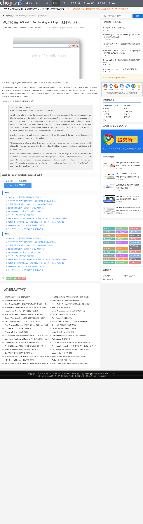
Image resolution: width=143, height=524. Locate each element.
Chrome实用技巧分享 (110, 105)
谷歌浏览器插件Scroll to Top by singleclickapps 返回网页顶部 (40, 22)
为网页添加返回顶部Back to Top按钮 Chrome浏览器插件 (30, 204)
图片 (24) (107, 248)
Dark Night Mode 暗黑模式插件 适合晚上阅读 (25, 229)
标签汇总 (68, 376)
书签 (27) (133, 239)
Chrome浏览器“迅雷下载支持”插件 (64, 325)
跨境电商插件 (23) (134, 247)
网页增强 (9, 16)
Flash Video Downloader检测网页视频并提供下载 (70, 363)
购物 (104, 120)
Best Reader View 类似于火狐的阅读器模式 (25, 211)
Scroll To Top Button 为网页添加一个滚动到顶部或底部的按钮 (32, 201)
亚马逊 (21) (133, 252)
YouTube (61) (134, 228)
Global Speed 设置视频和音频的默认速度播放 (21, 349)
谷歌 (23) (120, 248)
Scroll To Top (11, 278)
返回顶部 (21, 278)
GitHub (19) (120, 259)
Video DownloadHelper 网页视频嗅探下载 (67, 300)
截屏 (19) (133, 259)
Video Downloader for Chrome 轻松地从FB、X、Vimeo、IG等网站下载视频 (37, 218)
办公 (38, 3)
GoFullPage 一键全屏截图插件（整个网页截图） (69, 335)
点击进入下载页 (18, 185)
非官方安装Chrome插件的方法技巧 (17, 297)
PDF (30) (120, 235)
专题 (82, 376)
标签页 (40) (133, 232)
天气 (125, 108)
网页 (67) (120, 228)
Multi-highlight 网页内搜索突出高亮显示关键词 (68, 356)
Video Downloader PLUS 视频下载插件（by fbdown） (24, 314)
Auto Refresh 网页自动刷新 (62, 318)
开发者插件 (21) (109, 255)
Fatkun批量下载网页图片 (61, 307)
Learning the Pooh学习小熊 (62, 353)
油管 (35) (107, 235)
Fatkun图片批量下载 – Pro (61, 360)
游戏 (125, 114)
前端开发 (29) (134, 235)
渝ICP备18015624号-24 (54, 374)
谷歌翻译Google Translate (14, 300)
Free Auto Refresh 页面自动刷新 (16, 332)
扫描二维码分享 (36, 28)
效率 (46, 3)
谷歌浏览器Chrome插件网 (46, 376)
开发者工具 (75, 3)
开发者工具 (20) (122, 255)
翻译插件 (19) (108, 262)
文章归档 (76, 376)
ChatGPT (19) (134, 262)
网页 (55, 3)
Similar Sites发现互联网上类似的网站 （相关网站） (70, 321)
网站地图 (89, 376)
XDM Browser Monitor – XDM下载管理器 (19, 360)
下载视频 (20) (134, 255)
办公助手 (127, 105)
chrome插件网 (20, 28)
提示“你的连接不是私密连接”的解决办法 (19, 353)
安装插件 (101, 3)
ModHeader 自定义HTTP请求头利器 (18, 328)
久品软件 (106, 276)
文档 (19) (107, 259)
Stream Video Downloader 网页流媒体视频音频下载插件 (25, 318)
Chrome (112, 3)
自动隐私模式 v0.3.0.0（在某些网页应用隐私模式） (122, 45)
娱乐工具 (106, 111)
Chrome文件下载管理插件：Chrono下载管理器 (22, 342)
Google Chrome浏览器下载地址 (63, 314)
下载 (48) (107, 232)
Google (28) (108, 239)
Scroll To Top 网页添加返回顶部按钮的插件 (24, 197)
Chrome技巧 (89, 3)
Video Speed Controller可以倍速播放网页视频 (21, 311)
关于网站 (60, 376)
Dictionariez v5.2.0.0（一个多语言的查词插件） (122, 70)
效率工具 (106, 114)
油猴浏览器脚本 (129, 276)
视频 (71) (107, 228)
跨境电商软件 (108, 279)
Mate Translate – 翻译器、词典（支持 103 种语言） (23, 321)
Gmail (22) (107, 252)
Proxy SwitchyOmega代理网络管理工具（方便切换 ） (71, 304)
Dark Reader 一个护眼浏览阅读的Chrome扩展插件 (70, 349)
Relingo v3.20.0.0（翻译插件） (122, 29)
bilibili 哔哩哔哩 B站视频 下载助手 (64, 328)
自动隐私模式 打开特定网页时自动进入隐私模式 (26, 208)
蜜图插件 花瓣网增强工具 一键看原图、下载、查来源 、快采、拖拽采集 (36, 222)
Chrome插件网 (11, 3)
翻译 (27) (120, 239)
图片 (64, 3)
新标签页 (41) (121, 232)
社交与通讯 (107, 117)
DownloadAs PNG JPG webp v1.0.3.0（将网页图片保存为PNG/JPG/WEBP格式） (122, 53)
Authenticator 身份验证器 (61, 339)
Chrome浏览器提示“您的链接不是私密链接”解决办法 (71, 342)
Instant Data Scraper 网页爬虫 (63, 332)
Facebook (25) (134, 242)
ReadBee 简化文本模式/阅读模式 (21, 215)
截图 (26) (120, 242)
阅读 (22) (120, 252)
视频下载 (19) (121, 262)
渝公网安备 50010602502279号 (102, 374)
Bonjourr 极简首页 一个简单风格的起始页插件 (26, 225)
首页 (29, 3)
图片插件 (106, 108)
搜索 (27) (107, 242)
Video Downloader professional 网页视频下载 (68, 311)
